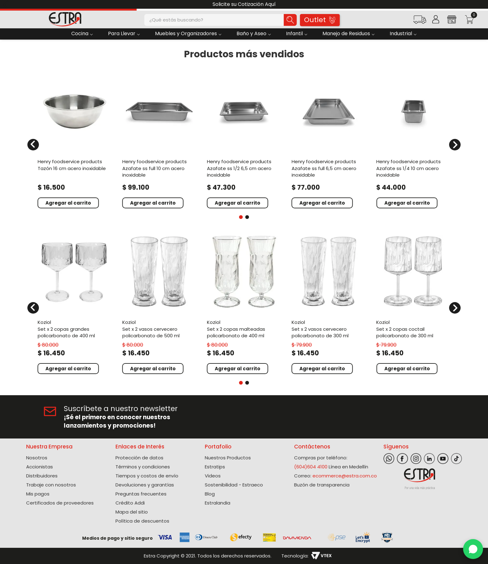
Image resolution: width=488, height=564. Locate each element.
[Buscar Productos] (290, 20)
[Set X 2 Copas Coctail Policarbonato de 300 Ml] (413, 303)
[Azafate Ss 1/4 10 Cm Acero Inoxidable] (413, 140)
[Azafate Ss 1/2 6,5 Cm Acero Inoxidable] (244, 140)
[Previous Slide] (7, 4)
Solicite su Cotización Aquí (244, 4)
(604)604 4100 (310, 466)
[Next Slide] (481, 4)
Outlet (319, 20)
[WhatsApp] (473, 549)
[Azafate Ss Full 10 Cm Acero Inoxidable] (159, 140)
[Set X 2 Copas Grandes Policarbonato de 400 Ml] (74, 303)
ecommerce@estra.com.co (344, 475)
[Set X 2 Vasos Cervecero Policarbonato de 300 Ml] (328, 303)
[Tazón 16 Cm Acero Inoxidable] (74, 140)
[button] (420, 22)
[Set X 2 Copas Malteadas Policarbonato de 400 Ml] (244, 303)
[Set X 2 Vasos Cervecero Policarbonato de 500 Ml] (159, 303)
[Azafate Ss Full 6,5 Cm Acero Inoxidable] (328, 140)
